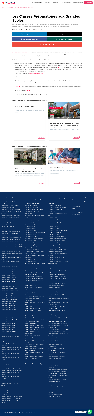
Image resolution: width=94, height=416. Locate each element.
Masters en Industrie (53, 228)
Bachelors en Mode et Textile (32, 335)
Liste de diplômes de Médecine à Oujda (11, 396)
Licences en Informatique (31, 234)
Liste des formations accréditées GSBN (11, 247)
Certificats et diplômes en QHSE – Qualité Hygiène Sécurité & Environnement (57, 358)
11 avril (13, 29)
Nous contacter (76, 214)
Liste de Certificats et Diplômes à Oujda (11, 368)
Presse (73, 208)
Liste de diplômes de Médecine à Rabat (11, 398)
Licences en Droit (29, 219)
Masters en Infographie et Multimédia (58, 230)
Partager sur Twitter (65, 34)
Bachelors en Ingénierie (31, 323)
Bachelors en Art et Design (32, 294)
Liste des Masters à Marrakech (9, 320)
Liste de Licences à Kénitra (8, 275)
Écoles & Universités (37, 2)
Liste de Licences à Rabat (8, 268)
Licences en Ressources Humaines (34, 259)
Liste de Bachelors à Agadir (8, 286)
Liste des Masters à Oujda (8, 327)
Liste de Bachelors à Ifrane (8, 296)
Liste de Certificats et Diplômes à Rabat (11, 370)
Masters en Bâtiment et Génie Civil (57, 207)
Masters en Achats (53, 200)
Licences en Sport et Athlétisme (33, 276)
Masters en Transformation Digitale (57, 278)
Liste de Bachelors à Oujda (8, 303)
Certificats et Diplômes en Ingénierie (57, 331)
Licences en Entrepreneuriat (32, 221)
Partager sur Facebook (29, 39)
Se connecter (88, 2)
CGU (73, 210)
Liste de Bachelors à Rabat (8, 305)
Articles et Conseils (6, 223)
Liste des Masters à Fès (7, 318)
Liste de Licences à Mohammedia (10, 273)
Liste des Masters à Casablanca (9, 314)
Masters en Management (55, 242)
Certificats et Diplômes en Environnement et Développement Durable (57, 317)
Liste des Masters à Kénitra (8, 325)
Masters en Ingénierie (54, 234)
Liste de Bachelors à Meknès (8, 301)
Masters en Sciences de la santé (56, 265)
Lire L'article (41, 137)
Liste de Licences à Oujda (8, 279)
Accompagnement (78, 2)
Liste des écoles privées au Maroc (10, 200)
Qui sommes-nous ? (77, 206)
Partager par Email (47, 44)
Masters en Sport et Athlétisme (56, 274)
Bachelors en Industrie (30, 318)
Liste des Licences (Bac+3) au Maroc (10, 209)
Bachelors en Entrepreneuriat (32, 308)
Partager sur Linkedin (29, 34)
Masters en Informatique (54, 232)
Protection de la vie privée (78, 212)
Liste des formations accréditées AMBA (11, 237)
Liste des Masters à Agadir (8, 321)
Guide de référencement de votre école (82, 201)
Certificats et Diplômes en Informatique (58, 329)
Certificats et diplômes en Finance (57, 321)
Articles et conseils (66, 2)
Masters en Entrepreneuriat (55, 219)
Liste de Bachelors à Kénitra (8, 297)
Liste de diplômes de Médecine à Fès (11, 391)
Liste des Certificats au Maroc (9, 221)
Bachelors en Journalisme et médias (34, 327)
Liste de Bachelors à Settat (8, 307)
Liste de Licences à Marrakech (9, 270)
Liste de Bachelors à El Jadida (9, 292)
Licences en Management (32, 244)
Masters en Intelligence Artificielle (57, 236)
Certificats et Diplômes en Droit (56, 310)
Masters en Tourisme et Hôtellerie (57, 276)
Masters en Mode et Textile (55, 247)
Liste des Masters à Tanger (8, 323)
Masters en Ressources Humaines (57, 257)
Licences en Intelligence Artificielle (34, 238)
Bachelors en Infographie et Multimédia (35, 319)
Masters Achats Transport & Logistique (58, 198)
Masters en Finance (53, 224)
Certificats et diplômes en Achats (57, 289)
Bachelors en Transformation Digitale (34, 364)
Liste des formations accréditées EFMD (11, 245)
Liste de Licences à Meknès (8, 277)
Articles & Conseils (23, 29)
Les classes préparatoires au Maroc (21, 52)
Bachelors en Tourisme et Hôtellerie (34, 362)
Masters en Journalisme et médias (57, 238)
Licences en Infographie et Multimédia (35, 232)
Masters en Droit (52, 217)
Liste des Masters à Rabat (8, 316)
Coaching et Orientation (7, 226)
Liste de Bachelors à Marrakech (9, 299)
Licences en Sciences (30, 261)
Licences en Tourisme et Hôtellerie (34, 278)
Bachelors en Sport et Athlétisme (33, 360)
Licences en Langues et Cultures (33, 242)
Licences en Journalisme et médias (34, 240)
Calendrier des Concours (7, 207)
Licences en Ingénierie (31, 236)
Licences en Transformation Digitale (34, 280)
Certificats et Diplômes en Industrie (57, 323)
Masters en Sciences (53, 259)
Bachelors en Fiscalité (30, 316)
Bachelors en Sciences (30, 346)
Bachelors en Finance (30, 314)
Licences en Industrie (30, 230)
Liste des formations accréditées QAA (11, 239)
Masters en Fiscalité (53, 226)
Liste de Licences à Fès (7, 272)
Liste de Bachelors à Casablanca (9, 290)
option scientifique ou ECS (36, 73)
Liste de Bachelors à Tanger (8, 309)
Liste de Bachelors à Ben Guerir (9, 288)
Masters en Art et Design (54, 205)
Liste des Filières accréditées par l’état (11, 261)
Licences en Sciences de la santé (33, 267)
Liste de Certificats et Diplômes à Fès (11, 347)
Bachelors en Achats (30, 285)
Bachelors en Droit (30, 306)
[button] (90, 412)
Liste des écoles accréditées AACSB (10, 231)
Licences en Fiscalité (30, 228)
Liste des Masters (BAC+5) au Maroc (10, 215)
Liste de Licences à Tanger (8, 281)
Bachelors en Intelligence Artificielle (34, 325)
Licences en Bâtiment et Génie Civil (34, 209)
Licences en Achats (30, 198)
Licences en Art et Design (31, 207)
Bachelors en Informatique (32, 321)
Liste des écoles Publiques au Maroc (10, 205)
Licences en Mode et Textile (32, 249)
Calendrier (47, 2)
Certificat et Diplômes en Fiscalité (57, 283)
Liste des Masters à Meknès (8, 331)
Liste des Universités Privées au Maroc (11, 198)
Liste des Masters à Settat (8, 329)
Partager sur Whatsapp (64, 39)
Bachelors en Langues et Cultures (33, 329)
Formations (55, 2)
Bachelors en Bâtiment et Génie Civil (34, 296)
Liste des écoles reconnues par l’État (10, 251)
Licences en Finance (30, 226)
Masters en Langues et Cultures (56, 240)
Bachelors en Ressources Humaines (34, 344)
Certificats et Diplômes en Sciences (57, 369)
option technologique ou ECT (36, 77)
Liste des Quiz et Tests (7, 224)
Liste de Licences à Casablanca (9, 266)
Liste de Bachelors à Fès (7, 294)
